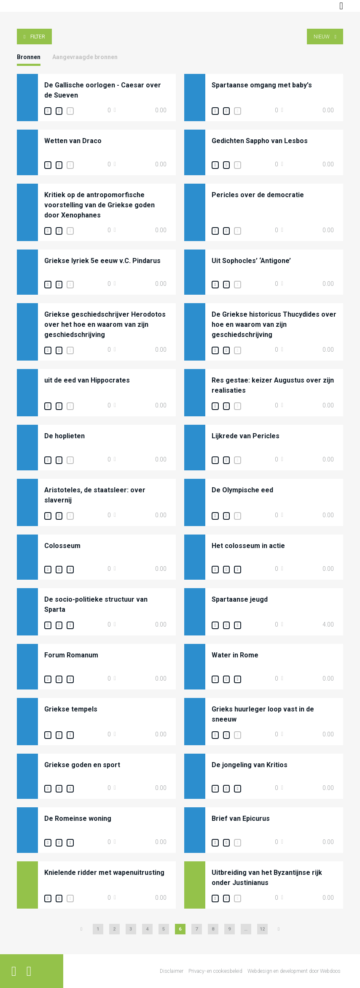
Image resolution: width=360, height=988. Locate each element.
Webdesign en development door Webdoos (294, 971)
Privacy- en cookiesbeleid (215, 971)
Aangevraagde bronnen (85, 57)
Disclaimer (171, 971)
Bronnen (28, 57)
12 (262, 929)
